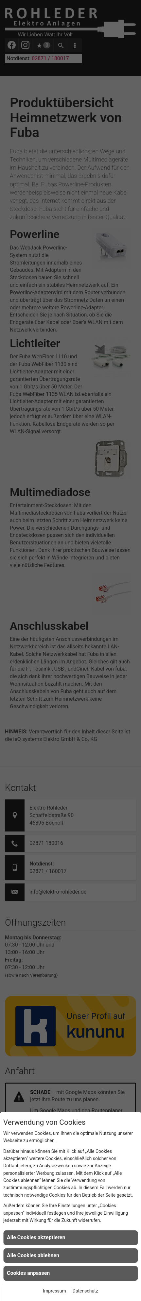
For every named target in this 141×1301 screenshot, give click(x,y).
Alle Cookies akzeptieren (36, 1237)
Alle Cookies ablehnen (33, 1255)
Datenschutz (85, 1290)
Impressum (54, 1290)
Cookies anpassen (28, 1273)
